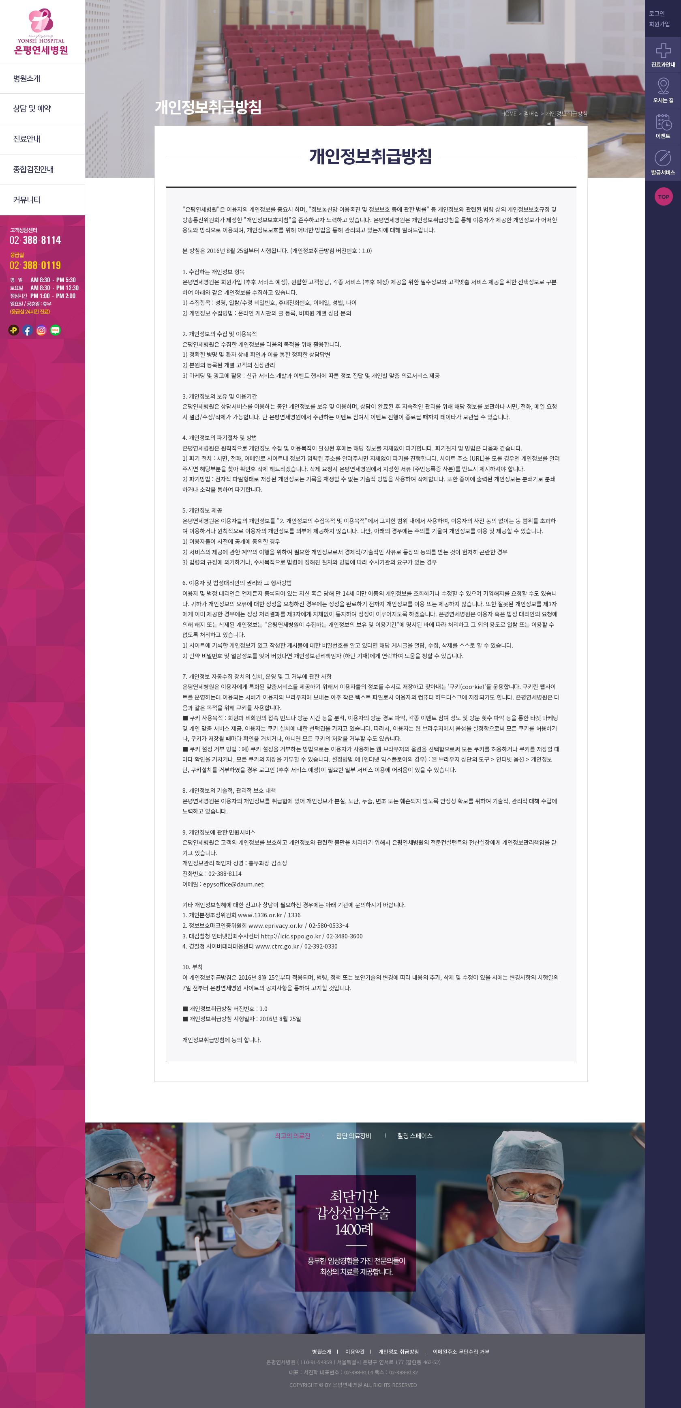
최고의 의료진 (292, 1135)
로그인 (657, 13)
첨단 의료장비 (347, 1135)
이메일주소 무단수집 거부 (461, 1351)
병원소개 (325, 1351)
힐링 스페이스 (409, 1135)
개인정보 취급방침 (402, 1351)
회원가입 (659, 23)
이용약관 (358, 1351)
